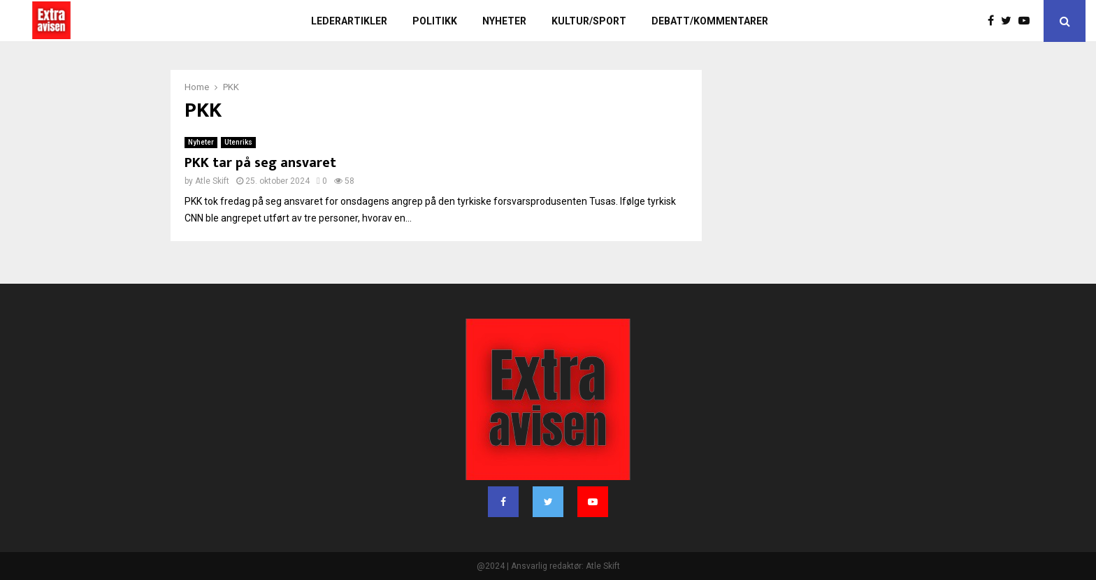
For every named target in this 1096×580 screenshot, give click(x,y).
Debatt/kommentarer (709, 21)
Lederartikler (349, 21)
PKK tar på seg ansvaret (260, 163)
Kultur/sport (588, 21)
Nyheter (504, 21)
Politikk (434, 21)
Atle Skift (212, 181)
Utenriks (238, 142)
